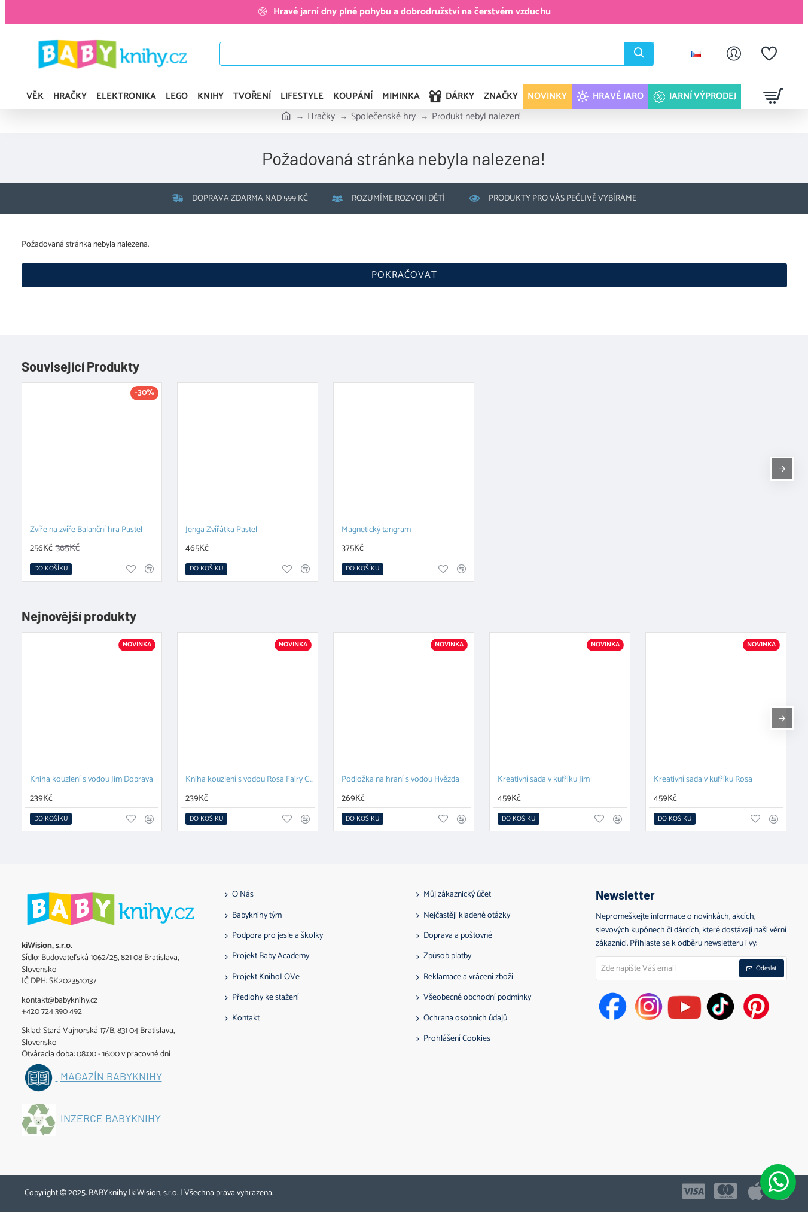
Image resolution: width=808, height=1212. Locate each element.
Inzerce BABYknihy (110, 1119)
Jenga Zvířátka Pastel (221, 530)
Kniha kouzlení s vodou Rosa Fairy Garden (250, 780)
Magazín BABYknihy (111, 1077)
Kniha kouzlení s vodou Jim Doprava (91, 780)
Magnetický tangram (376, 530)
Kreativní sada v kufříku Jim (544, 780)
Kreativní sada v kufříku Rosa (703, 780)
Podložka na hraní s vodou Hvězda (400, 780)
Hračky (321, 116)
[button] (51, 569)
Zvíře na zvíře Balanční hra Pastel (86, 530)
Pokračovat (404, 275)
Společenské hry (383, 116)
